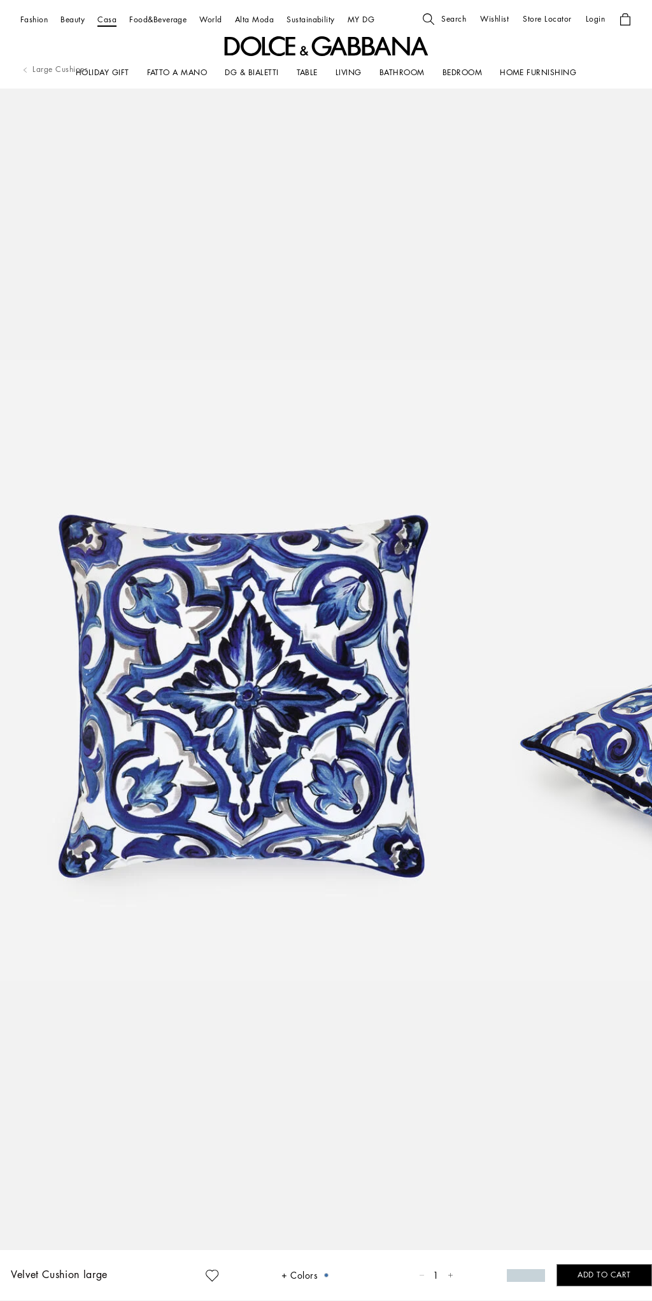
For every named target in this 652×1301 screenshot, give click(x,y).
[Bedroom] (462, 73)
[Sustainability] (311, 19)
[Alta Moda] (254, 19)
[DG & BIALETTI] (251, 73)
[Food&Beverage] (158, 19)
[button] (444, 19)
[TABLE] (307, 73)
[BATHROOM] (402, 73)
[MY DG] (361, 19)
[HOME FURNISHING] (538, 73)
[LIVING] (349, 73)
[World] (210, 19)
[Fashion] (34, 19)
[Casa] (107, 19)
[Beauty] (72, 19)
